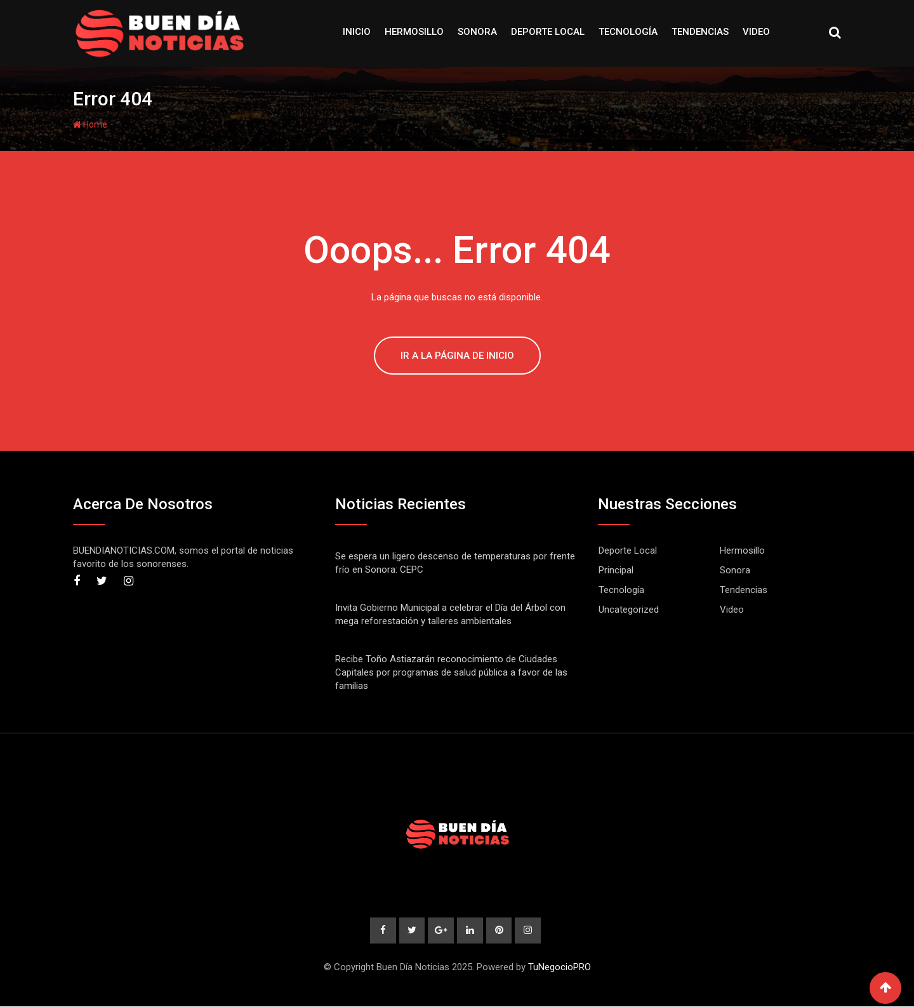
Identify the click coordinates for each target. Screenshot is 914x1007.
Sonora (477, 31)
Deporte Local (548, 31)
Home (90, 124)
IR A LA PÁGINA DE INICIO (457, 355)
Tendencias (700, 31)
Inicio (357, 31)
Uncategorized (629, 609)
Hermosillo (414, 31)
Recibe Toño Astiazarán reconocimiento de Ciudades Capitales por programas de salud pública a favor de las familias (451, 672)
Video (756, 31)
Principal (616, 570)
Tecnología (628, 31)
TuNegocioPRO (559, 967)
